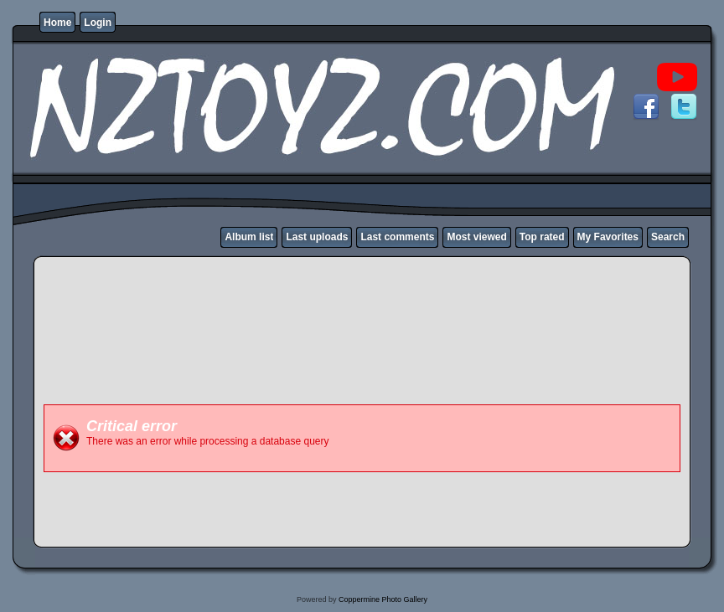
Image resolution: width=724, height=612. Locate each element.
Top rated (542, 237)
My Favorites (608, 237)
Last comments (397, 237)
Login (97, 22)
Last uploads (317, 237)
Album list (249, 237)
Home (57, 22)
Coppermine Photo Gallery (383, 599)
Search (668, 237)
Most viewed (476, 237)
